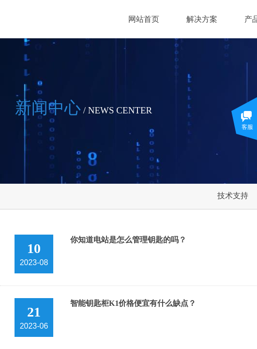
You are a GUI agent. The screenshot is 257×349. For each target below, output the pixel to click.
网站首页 (143, 19)
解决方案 (201, 19)
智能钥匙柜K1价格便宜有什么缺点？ (133, 303)
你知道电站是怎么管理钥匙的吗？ (128, 240)
